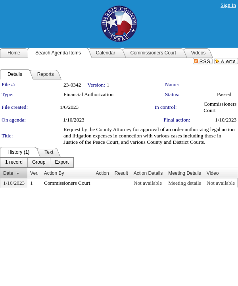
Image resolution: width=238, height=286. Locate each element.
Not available (148, 183)
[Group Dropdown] (38, 162)
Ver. (34, 173)
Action (102, 173)
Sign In (228, 5)
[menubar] (37, 162)
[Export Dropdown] (61, 162)
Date (8, 173)
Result (121, 173)
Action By (54, 173)
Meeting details (184, 183)
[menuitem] (13, 162)
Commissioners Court (67, 183)
